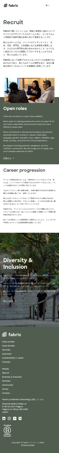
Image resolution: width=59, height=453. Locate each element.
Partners (6, 381)
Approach (7, 354)
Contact (6, 393)
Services (6, 350)
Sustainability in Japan (13, 358)
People (5, 369)
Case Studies (8, 346)
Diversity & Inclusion (12, 377)
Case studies (8, 342)
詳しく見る (8, 301)
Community (7, 385)
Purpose (6, 362)
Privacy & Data (27, 445)
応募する (7, 158)
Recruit (5, 373)
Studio (5, 389)
